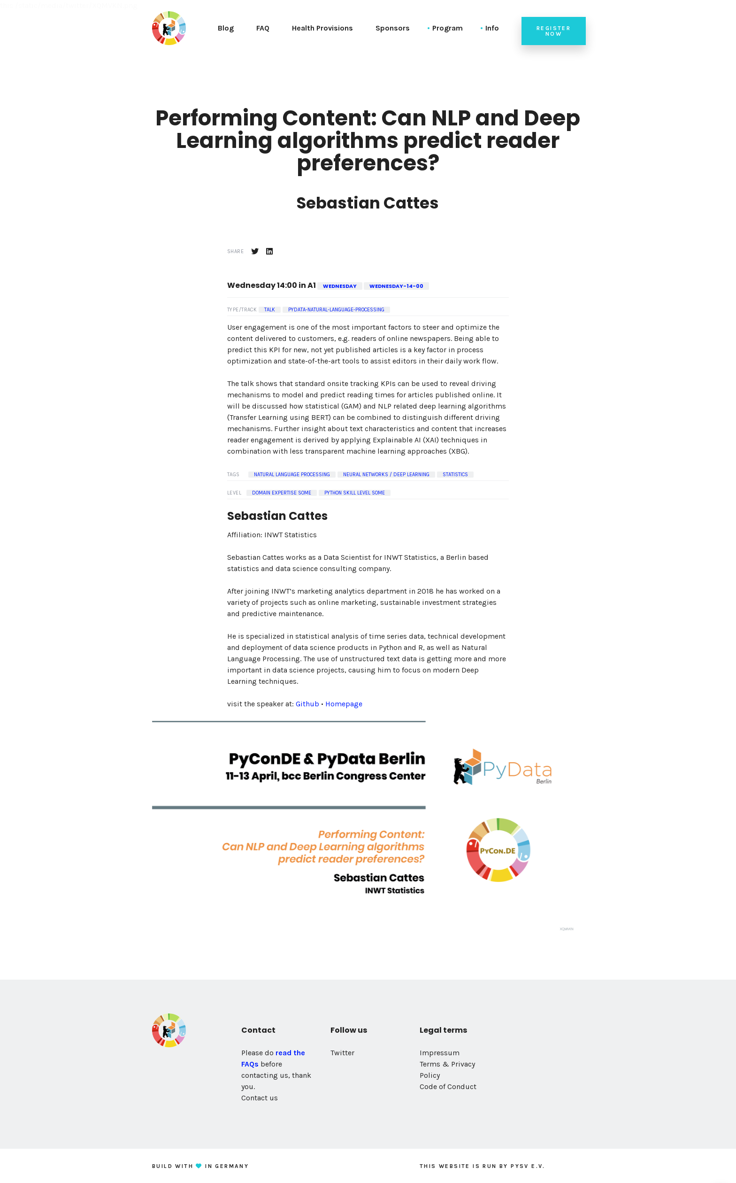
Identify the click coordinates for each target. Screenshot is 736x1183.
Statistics (455, 475)
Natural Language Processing (292, 475)
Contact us (259, 1097)
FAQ (262, 27)
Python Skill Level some (354, 493)
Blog (226, 27)
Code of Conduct (448, 1086)
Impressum (440, 1052)
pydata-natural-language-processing (336, 310)
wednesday (340, 286)
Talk (269, 310)
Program (447, 27)
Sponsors (393, 27)
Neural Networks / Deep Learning (386, 475)
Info (492, 27)
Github (307, 703)
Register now (554, 31)
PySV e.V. (528, 1166)
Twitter (342, 1052)
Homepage (343, 703)
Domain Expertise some (281, 493)
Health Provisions (322, 27)
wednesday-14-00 (396, 286)
